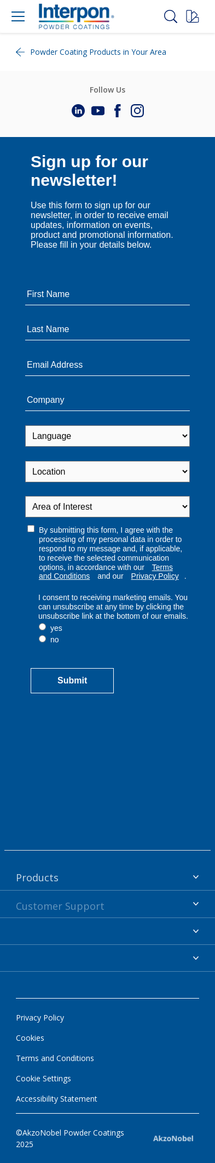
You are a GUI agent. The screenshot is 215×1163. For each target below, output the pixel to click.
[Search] (170, 16)
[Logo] (76, 16)
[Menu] (18, 16)
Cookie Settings (43, 1078)
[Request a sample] (192, 16)
